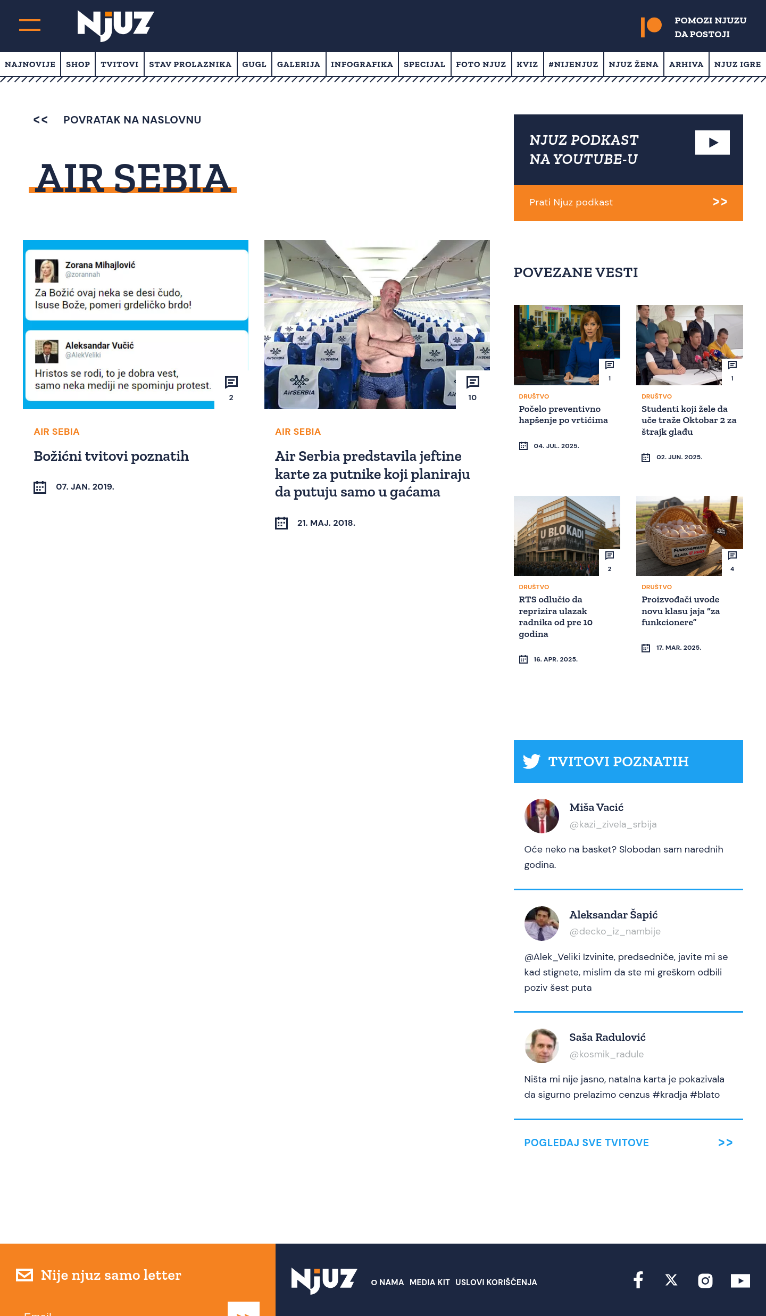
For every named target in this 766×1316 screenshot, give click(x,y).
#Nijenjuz (574, 64)
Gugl (254, 64)
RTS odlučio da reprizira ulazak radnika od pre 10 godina (558, 595)
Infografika (362, 64)
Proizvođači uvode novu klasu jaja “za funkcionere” (682, 589)
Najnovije (30, 64)
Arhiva (686, 64)
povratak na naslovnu (117, 120)
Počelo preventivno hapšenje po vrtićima (565, 413)
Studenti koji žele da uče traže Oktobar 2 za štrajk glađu (686, 419)
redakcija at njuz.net (437, 1288)
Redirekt (731, 1288)
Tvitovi (120, 64)
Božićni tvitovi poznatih (112, 455)
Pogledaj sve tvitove (587, 1102)
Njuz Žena (634, 64)
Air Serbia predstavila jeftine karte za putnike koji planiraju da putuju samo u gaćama (374, 472)
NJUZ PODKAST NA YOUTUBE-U (584, 149)
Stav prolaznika (190, 64)
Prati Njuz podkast (571, 202)
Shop (78, 64)
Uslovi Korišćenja (496, 1241)
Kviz (527, 64)
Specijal (425, 64)
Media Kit (430, 1241)
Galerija (299, 64)
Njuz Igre (737, 64)
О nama (387, 1241)
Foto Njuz (481, 64)
